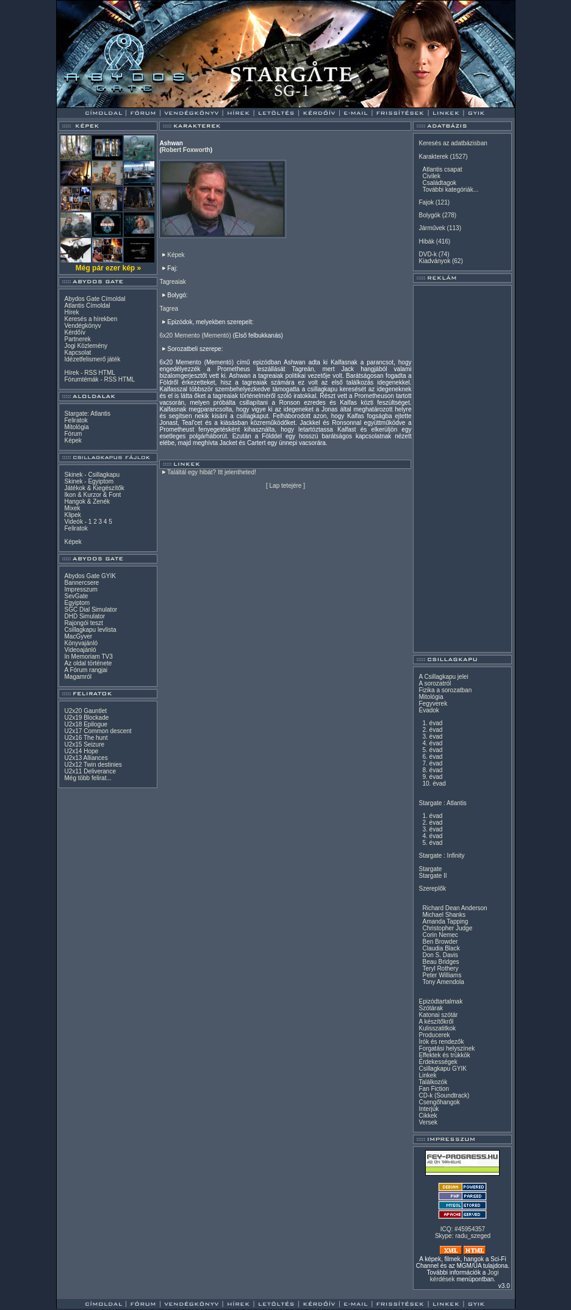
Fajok (425, 202)
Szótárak (430, 1008)
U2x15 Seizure (84, 744)
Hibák (426, 241)
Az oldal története (88, 663)
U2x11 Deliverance (90, 771)
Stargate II (432, 875)
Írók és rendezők (441, 1041)
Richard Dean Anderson (454, 908)
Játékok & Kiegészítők (94, 488)
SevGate (76, 596)
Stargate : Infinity (441, 855)
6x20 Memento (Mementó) (195, 335)
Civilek (431, 176)
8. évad (432, 770)
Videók (73, 521)
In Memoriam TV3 (88, 656)
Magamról (77, 676)
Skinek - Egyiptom (88, 481)
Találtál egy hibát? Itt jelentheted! (211, 472)
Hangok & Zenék (87, 501)
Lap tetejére (286, 485)
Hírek (71, 312)
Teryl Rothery (440, 968)
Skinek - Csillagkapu (92, 474)
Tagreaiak (172, 281)
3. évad (432, 736)
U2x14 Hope (81, 751)
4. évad (432, 743)
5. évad (432, 750)
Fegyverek (432, 703)
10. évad (433, 783)
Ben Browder (440, 941)
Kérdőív (74, 332)
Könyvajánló (80, 643)
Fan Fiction (433, 1088)
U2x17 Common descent (97, 731)
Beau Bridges (440, 961)
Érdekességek (437, 1061)
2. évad (432, 729)
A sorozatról (434, 683)
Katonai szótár (438, 1014)
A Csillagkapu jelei (443, 676)
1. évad (432, 723)
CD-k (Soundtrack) (443, 1095)
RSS (90, 372)
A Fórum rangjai (85, 670)
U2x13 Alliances (85, 758)
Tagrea (168, 308)
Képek (72, 440)
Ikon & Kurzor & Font (92, 494)
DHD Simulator (84, 616)
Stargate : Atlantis (442, 803)
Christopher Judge (447, 928)
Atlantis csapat (442, 169)
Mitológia (76, 427)
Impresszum (80, 589)
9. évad (432, 776)
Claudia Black (440, 948)
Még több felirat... (87, 778)
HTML (107, 372)
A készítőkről (435, 1021)
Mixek (72, 508)
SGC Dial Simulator (90, 609)
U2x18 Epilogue (85, 724)
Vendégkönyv (82, 325)
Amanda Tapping (445, 921)
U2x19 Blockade (86, 717)
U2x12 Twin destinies (92, 764)
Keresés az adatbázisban (452, 143)
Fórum (73, 433)
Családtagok (439, 182)
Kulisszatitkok (437, 1028)
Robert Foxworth (186, 150)
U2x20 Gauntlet (85, 710)
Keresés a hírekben (90, 319)
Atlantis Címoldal (87, 305)
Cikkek (427, 1115)
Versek (427, 1122)
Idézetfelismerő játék (92, 359)
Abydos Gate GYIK (90, 576)
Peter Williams (441, 975)
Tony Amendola (443, 982)
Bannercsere (81, 582)
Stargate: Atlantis (87, 413)
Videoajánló (80, 649)
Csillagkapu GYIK (442, 1068)
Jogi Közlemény (85, 345)
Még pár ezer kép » (108, 268)
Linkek (427, 1075)
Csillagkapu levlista (90, 629)
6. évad (432, 756)
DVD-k (427, 254)
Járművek (431, 228)
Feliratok (75, 420)
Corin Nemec (440, 935)
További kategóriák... (450, 189)
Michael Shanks (443, 914)
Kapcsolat (77, 352)
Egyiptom (77, 602)
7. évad (432, 763)
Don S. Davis (440, 955)
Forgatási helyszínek (446, 1048)
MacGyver (78, 636)
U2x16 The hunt (85, 737)
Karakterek (433, 156)
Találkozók (432, 1082)
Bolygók (429, 215)
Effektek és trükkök (444, 1055)
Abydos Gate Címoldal (94, 298)
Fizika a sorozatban (445, 690)
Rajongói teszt (83, 623)
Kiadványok (434, 261)
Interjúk (428, 1109)
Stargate (430, 869)
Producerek (434, 1035)
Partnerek (77, 339)
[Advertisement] (462, 469)
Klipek (72, 515)
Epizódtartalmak (440, 1001)
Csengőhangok (438, 1102)
